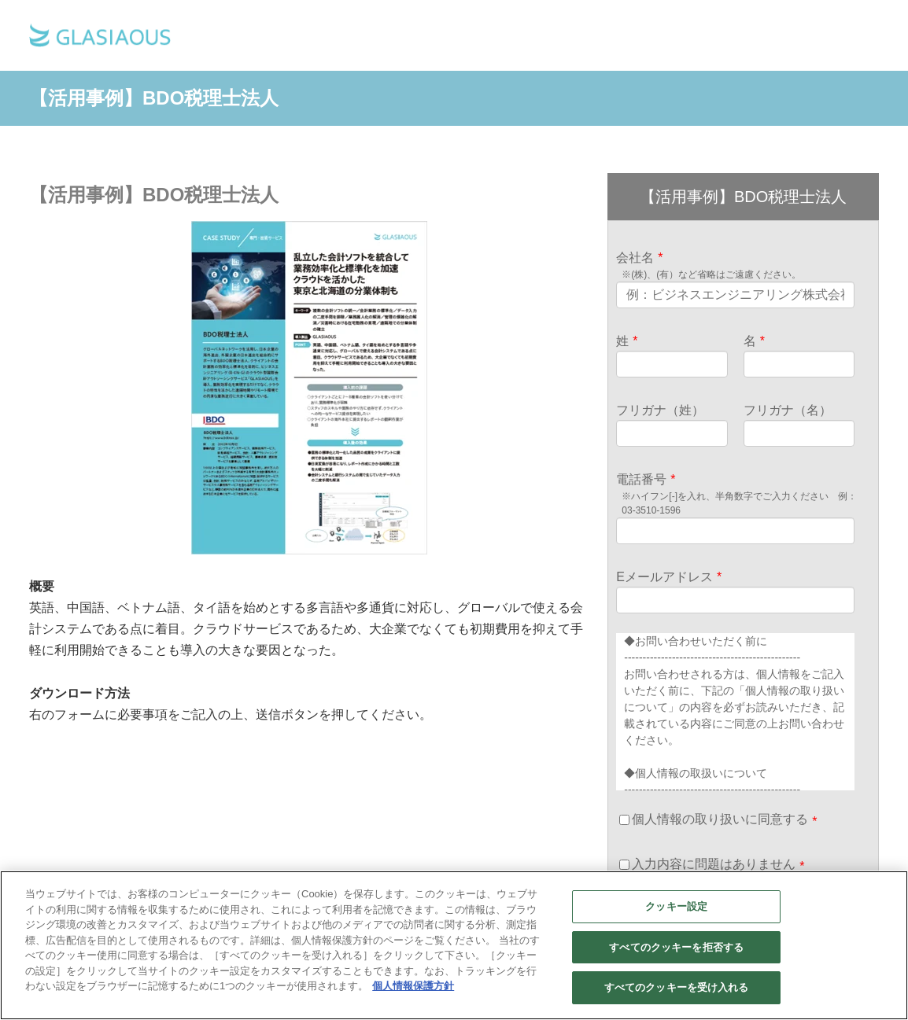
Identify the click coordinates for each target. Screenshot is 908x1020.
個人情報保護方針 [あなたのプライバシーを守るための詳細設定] (413, 986)
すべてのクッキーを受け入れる (676, 987)
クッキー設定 (676, 906)
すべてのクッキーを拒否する (676, 947)
